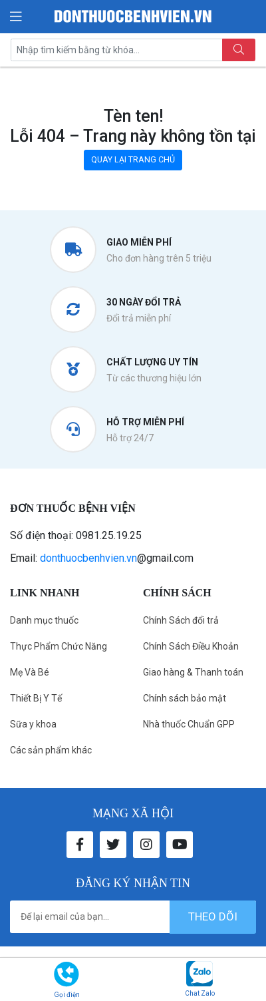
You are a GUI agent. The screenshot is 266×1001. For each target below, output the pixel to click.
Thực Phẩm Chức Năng (58, 646)
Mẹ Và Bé (29, 672)
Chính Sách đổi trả (181, 620)
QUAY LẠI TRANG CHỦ (133, 159)
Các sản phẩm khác (51, 750)
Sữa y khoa (33, 724)
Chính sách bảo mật (184, 698)
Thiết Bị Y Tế (36, 698)
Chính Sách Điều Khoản (191, 646)
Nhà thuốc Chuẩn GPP (189, 724)
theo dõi (212, 916)
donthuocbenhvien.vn (88, 558)
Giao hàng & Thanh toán (193, 672)
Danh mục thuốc (44, 620)
